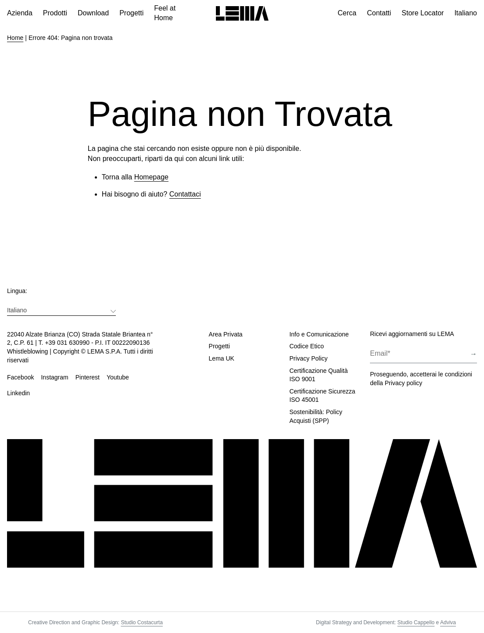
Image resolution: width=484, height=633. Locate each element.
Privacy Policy (308, 358)
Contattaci (185, 194)
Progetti (219, 346)
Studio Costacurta (141, 622)
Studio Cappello (416, 622)
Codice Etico (306, 346)
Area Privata (226, 334)
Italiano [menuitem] (17, 310)
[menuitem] (61, 310)
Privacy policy (404, 382)
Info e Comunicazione (318, 334)
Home (15, 37)
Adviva (448, 622)
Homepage (151, 177)
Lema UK (221, 358)
